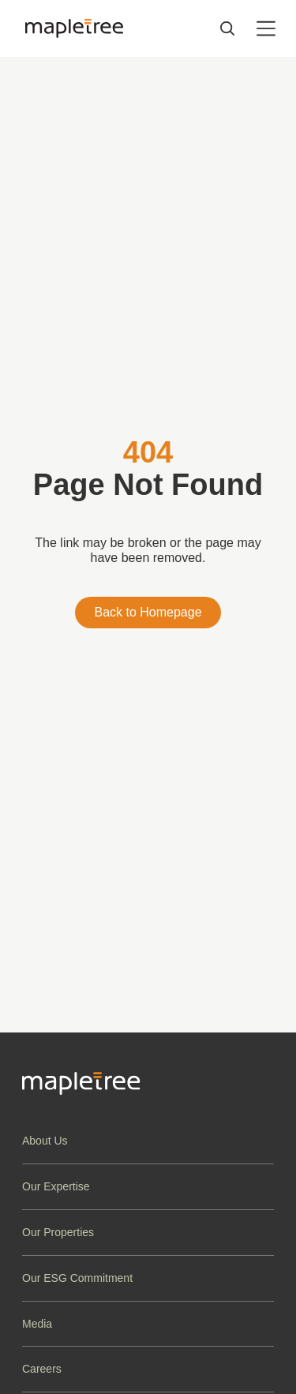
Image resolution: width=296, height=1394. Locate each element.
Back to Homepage (147, 612)
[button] (148, 1141)
